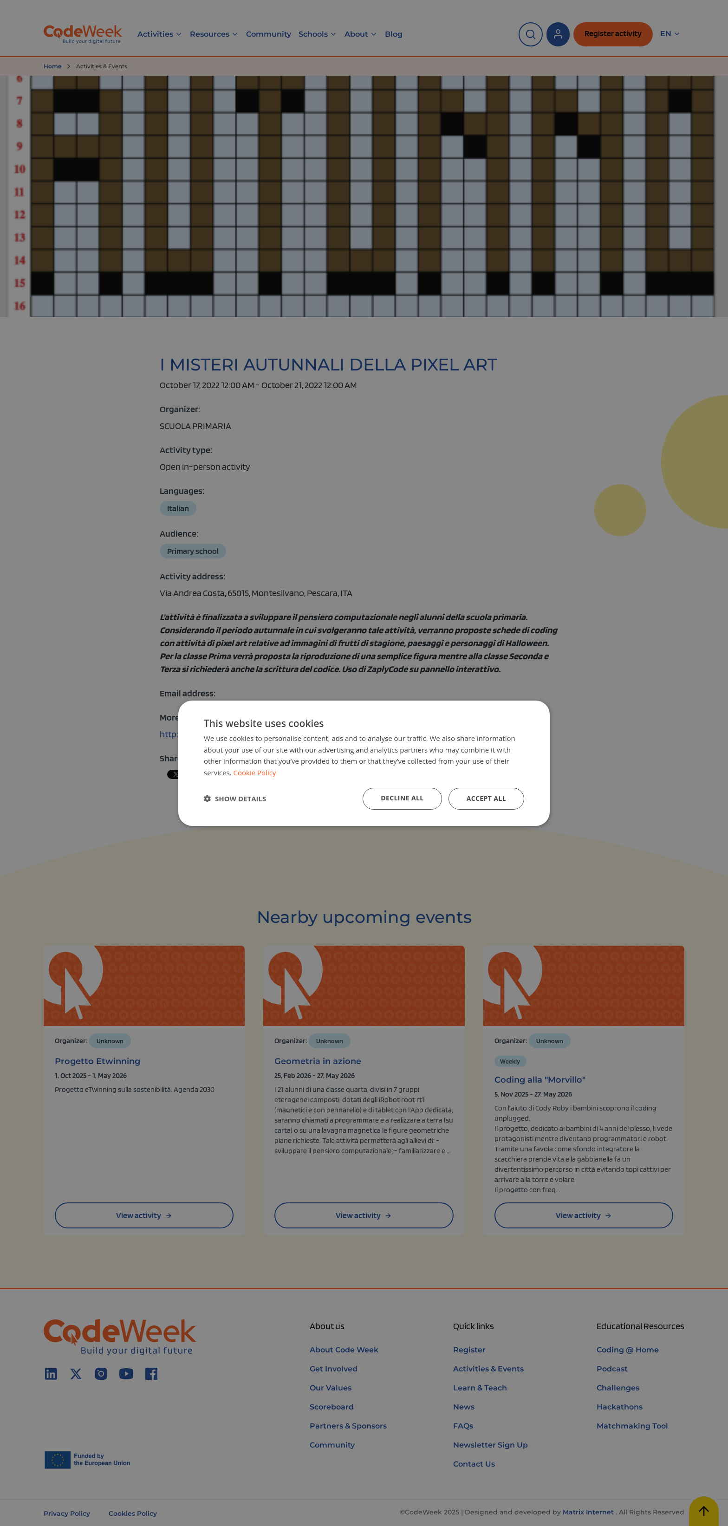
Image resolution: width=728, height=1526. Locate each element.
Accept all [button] (486, 798)
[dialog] (364, 762)
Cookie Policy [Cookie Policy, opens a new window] (255, 772)
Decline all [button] (402, 797)
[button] (235, 798)
